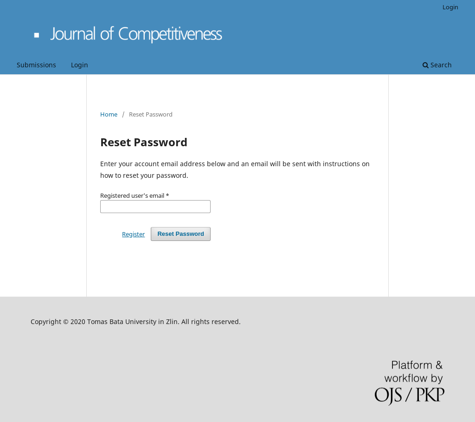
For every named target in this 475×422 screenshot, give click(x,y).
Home (108, 114)
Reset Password (180, 233)
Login (79, 64)
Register (133, 234)
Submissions (36, 64)
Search (437, 64)
